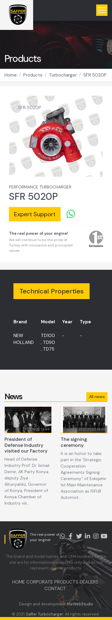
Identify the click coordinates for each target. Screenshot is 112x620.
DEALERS (89, 582)
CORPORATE (39, 582)
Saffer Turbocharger (44, 614)
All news (97, 396)
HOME (18, 582)
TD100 (48, 336)
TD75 (48, 349)
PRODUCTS (66, 582)
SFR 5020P (95, 75)
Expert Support (35, 214)
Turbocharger (63, 75)
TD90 (49, 342)
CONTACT (55, 589)
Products (32, 75)
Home (10, 75)
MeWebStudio (80, 604)
